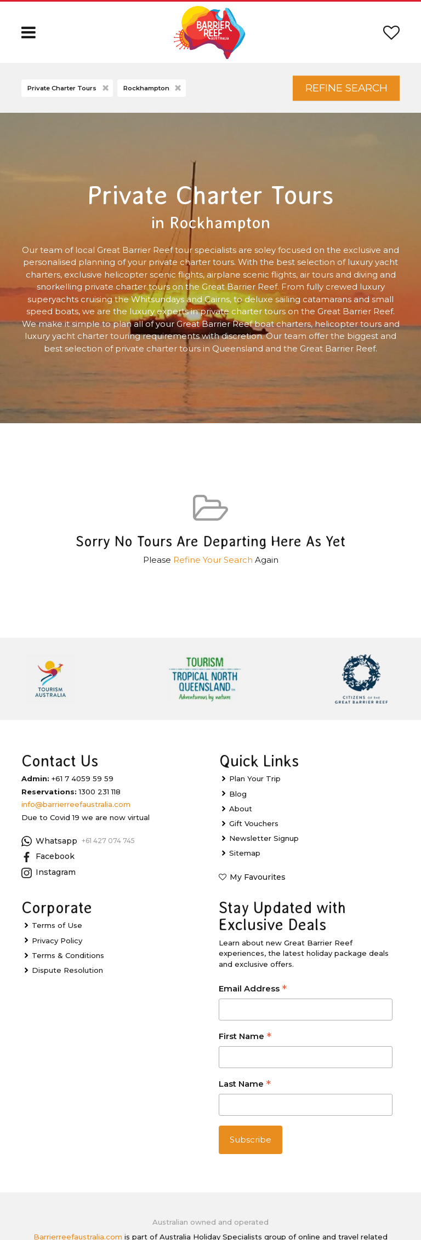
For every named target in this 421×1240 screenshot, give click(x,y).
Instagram (48, 872)
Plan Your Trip (255, 778)
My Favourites (258, 877)
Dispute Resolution (67, 970)
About (240, 808)
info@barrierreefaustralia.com (75, 804)
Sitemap (244, 853)
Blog (238, 793)
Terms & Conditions (68, 955)
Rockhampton (153, 88)
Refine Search (346, 88)
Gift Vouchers (253, 823)
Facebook (48, 856)
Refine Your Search (213, 560)
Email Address (253, 989)
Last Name (245, 1084)
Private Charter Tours (68, 88)
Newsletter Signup (264, 838)
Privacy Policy (57, 940)
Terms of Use (57, 925)
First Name (245, 1037)
